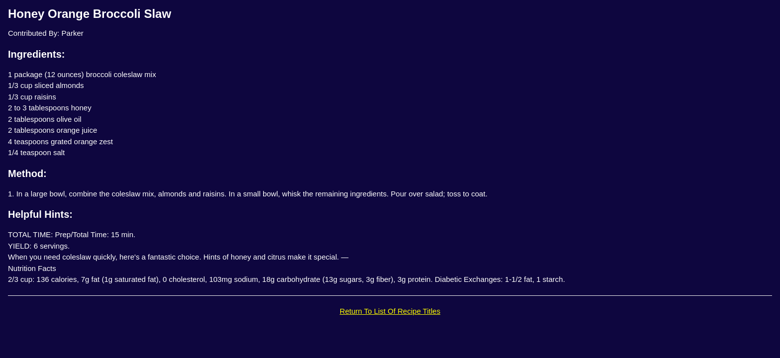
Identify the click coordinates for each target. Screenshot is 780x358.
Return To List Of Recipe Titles (390, 311)
